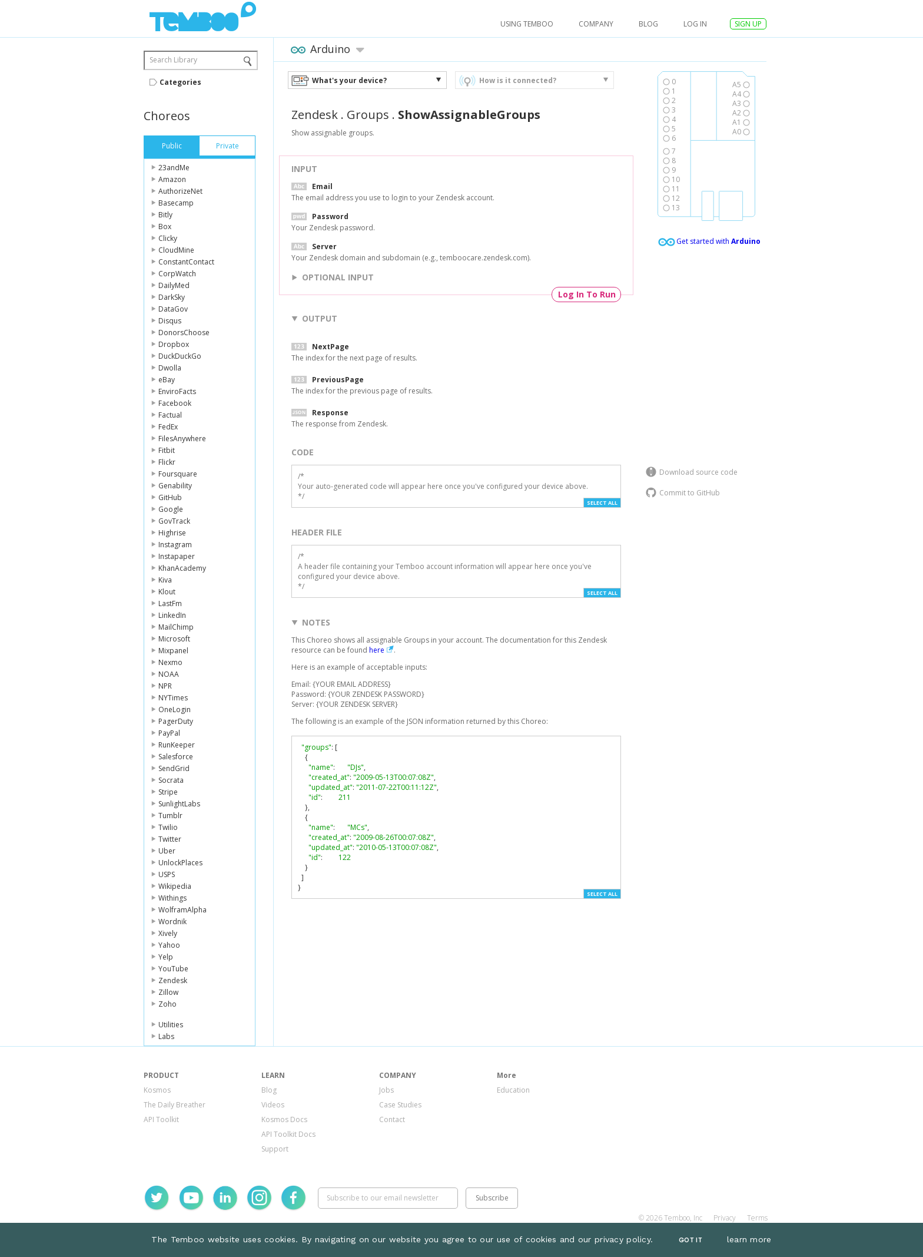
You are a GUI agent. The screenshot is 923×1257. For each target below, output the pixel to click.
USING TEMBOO (526, 24)
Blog (648, 24)
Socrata (171, 780)
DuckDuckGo (179, 356)
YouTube (173, 969)
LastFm (170, 603)
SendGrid (174, 768)
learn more (749, 1239)
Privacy (724, 1218)
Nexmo (170, 662)
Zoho (167, 1004)
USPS (166, 874)
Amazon (172, 179)
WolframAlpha (182, 910)
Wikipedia (174, 886)
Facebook (174, 403)
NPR (165, 686)
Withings (172, 898)
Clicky (167, 238)
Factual (170, 415)
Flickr (166, 462)
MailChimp (176, 627)
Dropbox (173, 344)
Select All (602, 503)
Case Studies (400, 1105)
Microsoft (174, 639)
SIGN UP (748, 24)
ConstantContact (186, 262)
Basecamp (176, 203)
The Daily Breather (174, 1105)
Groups (368, 115)
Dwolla (169, 368)
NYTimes (173, 698)
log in (695, 24)
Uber (166, 851)
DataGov (173, 309)
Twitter (169, 839)
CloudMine (176, 250)
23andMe (174, 168)
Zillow (168, 992)
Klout (166, 592)
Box (164, 226)
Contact (392, 1119)
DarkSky (171, 297)
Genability (175, 486)
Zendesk (172, 980)
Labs (166, 1036)
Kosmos (157, 1090)
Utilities (170, 1025)
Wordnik (172, 922)
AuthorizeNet (180, 191)
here (376, 650)
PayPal (169, 733)
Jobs (386, 1090)
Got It (690, 1240)
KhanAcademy (182, 568)
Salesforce (175, 757)
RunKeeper (176, 745)
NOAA (168, 674)
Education (513, 1090)
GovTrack (174, 521)
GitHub (170, 497)
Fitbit (166, 450)
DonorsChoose (184, 333)
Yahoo (169, 945)
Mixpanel (173, 651)
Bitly (165, 215)
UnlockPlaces (180, 863)
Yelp (165, 957)
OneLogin (174, 709)
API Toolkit (161, 1119)
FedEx (168, 427)
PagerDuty (175, 721)
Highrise (172, 533)
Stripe (168, 792)
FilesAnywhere (182, 439)
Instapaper (176, 556)
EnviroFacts (177, 391)
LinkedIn (172, 615)
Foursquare (177, 474)
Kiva (165, 580)
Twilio (168, 827)
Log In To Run (587, 294)
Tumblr (170, 816)
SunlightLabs (179, 804)
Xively (167, 933)
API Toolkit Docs (288, 1134)
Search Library (173, 60)
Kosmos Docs (284, 1119)
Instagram (175, 545)
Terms (757, 1218)
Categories (180, 82)
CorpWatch (177, 274)
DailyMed (174, 285)
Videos (272, 1105)
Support (274, 1149)
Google (170, 509)
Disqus (169, 321)
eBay (166, 380)
